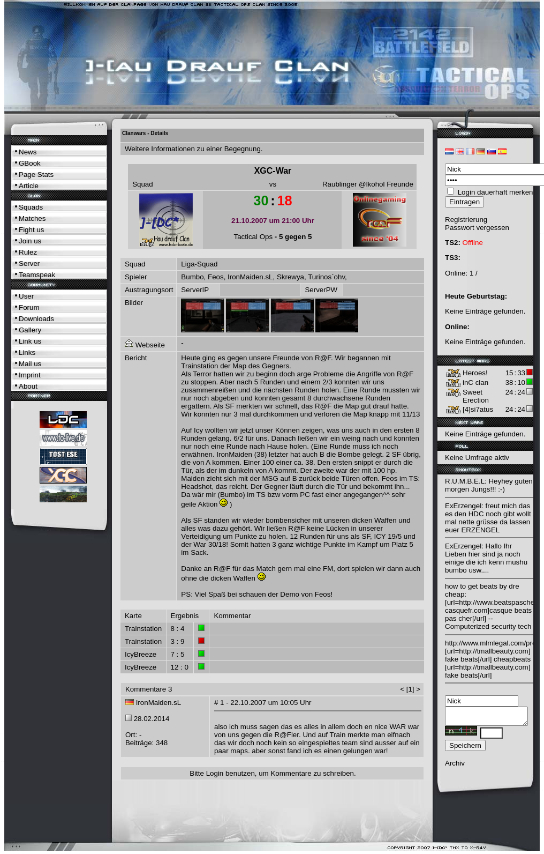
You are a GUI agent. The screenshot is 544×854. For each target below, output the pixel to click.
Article (29, 186)
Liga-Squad (199, 264)
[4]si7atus (478, 409)
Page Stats (36, 174)
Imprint (30, 375)
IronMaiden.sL (250, 277)
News (27, 152)
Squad (142, 184)
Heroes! (475, 373)
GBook (30, 163)
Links (27, 352)
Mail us (30, 364)
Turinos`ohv (326, 277)
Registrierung (466, 220)
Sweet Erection (476, 396)
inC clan (475, 382)
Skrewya (290, 277)
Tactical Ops (253, 237)
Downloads (36, 319)
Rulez (28, 252)
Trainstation (143, 629)
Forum (29, 307)
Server (29, 263)
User (26, 296)
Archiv (455, 766)
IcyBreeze (140, 654)
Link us (30, 341)
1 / (474, 273)
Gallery (30, 330)
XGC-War (273, 170)
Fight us (31, 230)
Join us (30, 241)
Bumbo (192, 277)
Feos (216, 277)
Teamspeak (37, 275)
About (28, 386)
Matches (32, 218)
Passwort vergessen (477, 228)
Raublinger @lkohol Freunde (367, 184)
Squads (31, 207)
